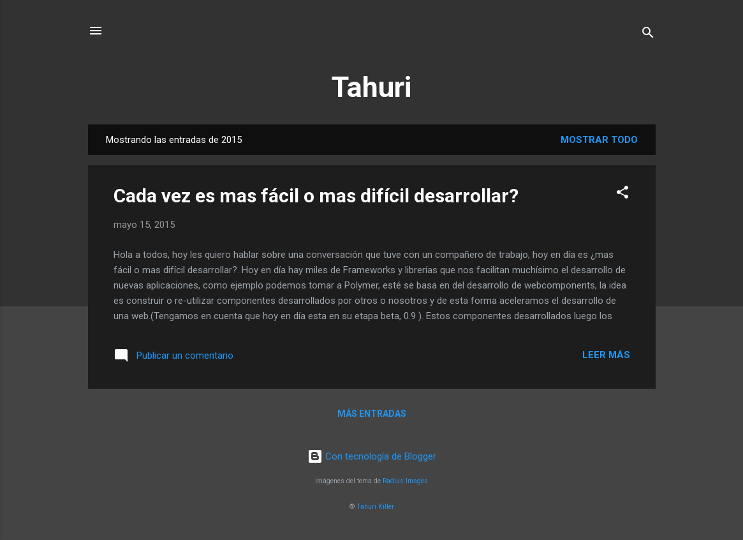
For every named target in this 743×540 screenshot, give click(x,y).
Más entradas (371, 414)
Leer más (606, 355)
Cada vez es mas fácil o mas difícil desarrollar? (316, 195)
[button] (622, 194)
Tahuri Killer (375, 506)
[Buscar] (648, 34)
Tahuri (371, 87)
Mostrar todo (599, 140)
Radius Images (405, 481)
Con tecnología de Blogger (371, 456)
